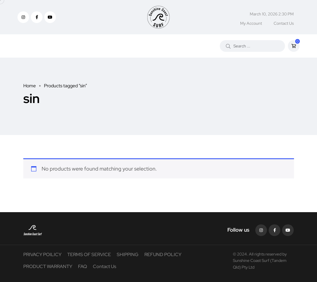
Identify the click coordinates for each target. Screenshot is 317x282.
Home (29, 86)
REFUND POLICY (162, 254)
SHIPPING (128, 254)
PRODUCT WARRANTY (47, 266)
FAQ (82, 266)
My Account (251, 23)
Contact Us (284, 23)
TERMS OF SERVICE (89, 254)
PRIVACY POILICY (42, 254)
